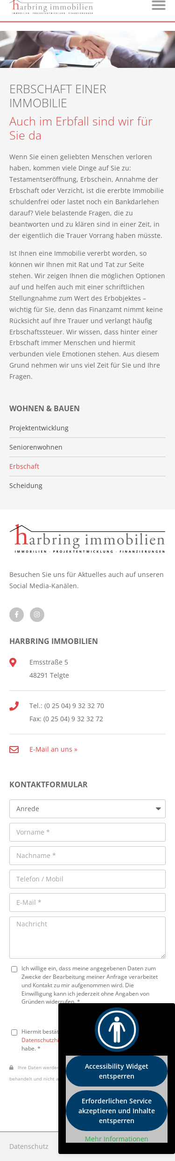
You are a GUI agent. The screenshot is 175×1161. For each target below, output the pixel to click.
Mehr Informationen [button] (116, 1139)
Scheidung (25, 485)
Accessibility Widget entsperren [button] (116, 1071)
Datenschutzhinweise (49, 1039)
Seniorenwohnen (36, 447)
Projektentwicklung (39, 428)
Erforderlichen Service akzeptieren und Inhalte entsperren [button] (116, 1110)
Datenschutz (29, 1146)
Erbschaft (24, 466)
